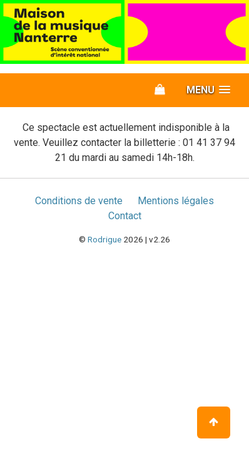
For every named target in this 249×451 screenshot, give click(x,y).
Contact (124, 216)
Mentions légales (176, 201)
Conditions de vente (79, 201)
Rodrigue (104, 239)
